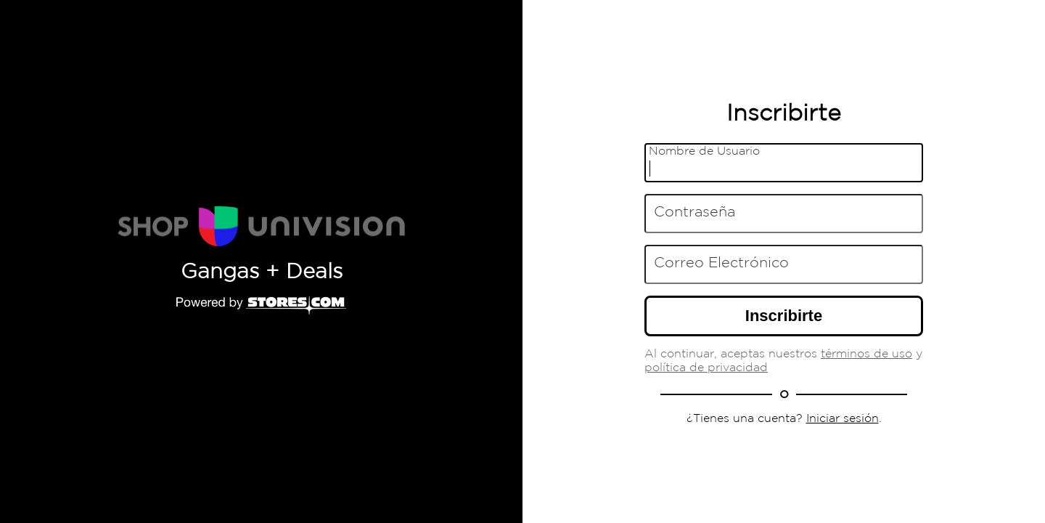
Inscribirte (783, 316)
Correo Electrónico (721, 262)
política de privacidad (706, 367)
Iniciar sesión (842, 418)
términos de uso (866, 354)
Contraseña (694, 212)
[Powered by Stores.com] (261, 306)
